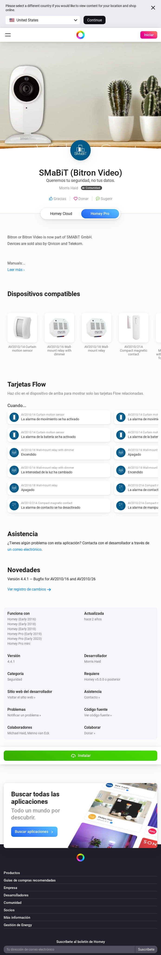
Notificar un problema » (24, 715)
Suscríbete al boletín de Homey (80, 942)
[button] (43, 20)
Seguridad (14, 679)
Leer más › (16, 269)
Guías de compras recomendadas (30, 880)
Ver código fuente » (98, 715)
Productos (12, 873)
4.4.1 (11, 661)
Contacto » (92, 697)
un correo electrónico (24, 549)
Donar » (89, 733)
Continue (94, 20)
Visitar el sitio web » (21, 697)
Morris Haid (92, 661)
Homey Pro (100, 213)
